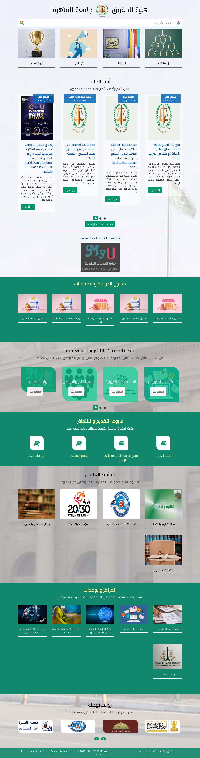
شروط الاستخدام (36, 751)
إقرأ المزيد (28, 207)
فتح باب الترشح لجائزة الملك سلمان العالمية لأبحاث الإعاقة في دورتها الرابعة (164, 151)
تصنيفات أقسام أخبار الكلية (100, 224)
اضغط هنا (35, 391)
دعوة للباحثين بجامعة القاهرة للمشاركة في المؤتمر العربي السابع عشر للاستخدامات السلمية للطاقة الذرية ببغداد (124, 156)
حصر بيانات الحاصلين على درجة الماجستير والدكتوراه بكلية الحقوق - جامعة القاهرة (79, 151)
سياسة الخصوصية (59, 751)
